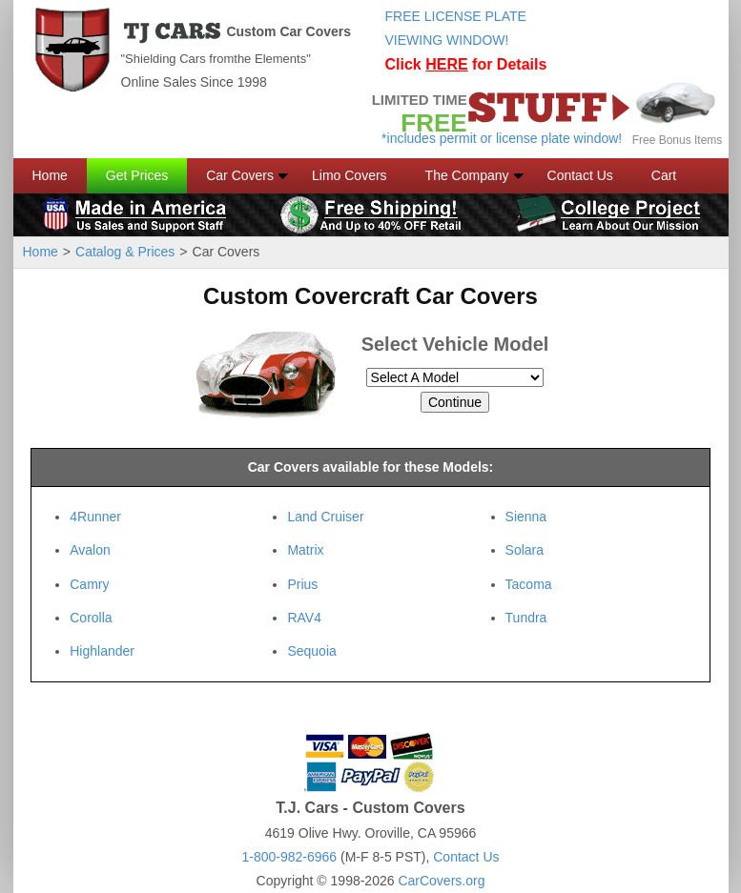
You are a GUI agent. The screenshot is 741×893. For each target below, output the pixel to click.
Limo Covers (349, 175)
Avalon (90, 550)
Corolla (91, 617)
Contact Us (580, 175)
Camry (89, 584)
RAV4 (304, 617)
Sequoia (311, 651)
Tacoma (528, 584)
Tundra (526, 617)
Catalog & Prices (125, 251)
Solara (524, 550)
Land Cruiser (325, 516)
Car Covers (240, 175)
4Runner (95, 516)
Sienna (526, 516)
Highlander (102, 651)
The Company (467, 175)
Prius (302, 584)
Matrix (305, 550)
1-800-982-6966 (289, 856)
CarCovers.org (441, 880)
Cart (663, 175)
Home (50, 175)
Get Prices (137, 175)
